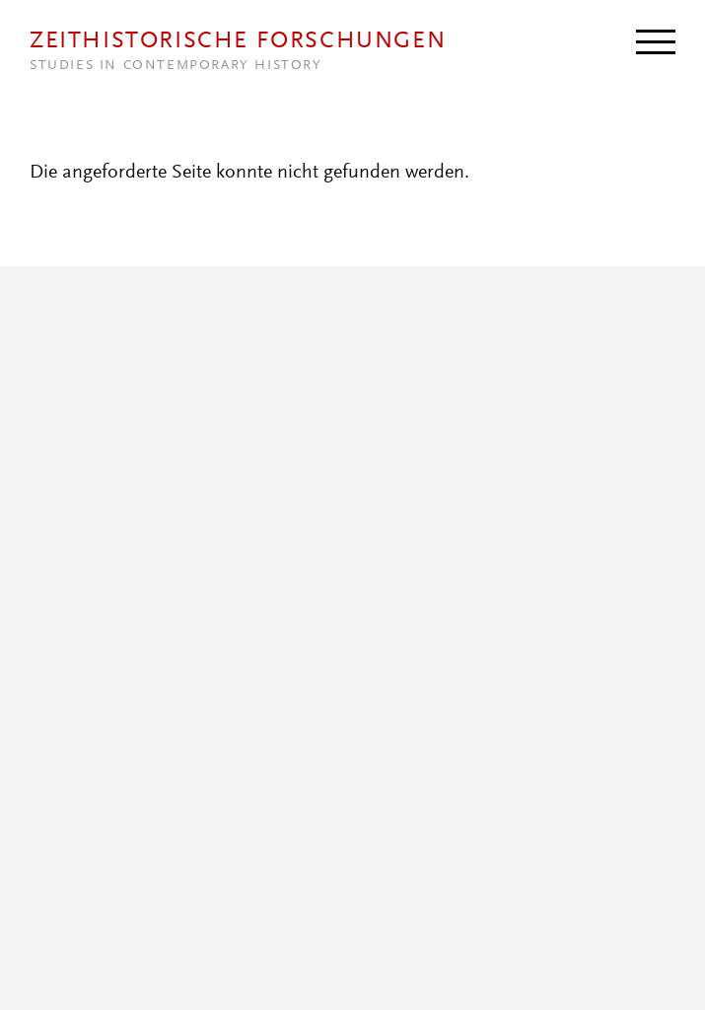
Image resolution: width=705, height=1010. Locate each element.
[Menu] (655, 40)
